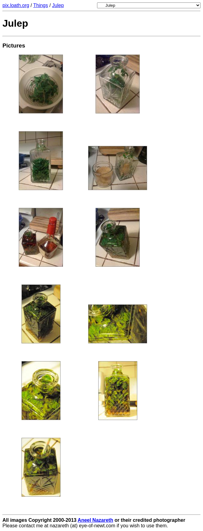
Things (40, 5)
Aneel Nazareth (95, 520)
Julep (58, 5)
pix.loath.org (15, 5)
